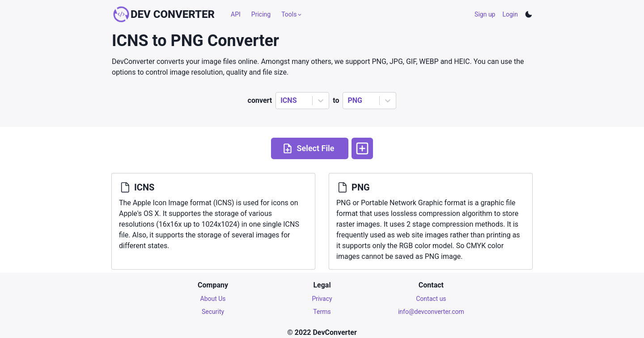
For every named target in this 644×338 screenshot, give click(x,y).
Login (510, 14)
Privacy (322, 298)
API (236, 14)
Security (213, 311)
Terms (321, 311)
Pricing (261, 14)
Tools (292, 14)
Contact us (431, 298)
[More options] (362, 148)
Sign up (485, 14)
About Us (213, 298)
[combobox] (281, 100)
